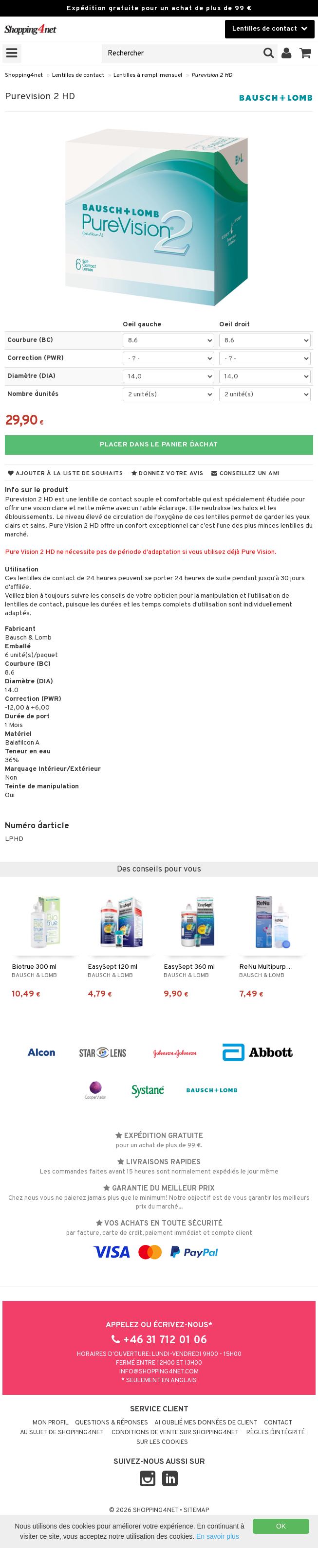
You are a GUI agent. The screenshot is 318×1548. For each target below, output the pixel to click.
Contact (278, 1423)
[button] (306, 53)
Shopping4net (24, 75)
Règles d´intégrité (275, 1433)
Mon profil (51, 1423)
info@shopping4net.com (159, 1372)
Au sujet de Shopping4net (62, 1433)
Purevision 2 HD (211, 75)
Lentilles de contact (78, 75)
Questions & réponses (111, 1423)
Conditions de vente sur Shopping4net (175, 1433)
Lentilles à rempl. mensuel (147, 75)
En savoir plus (217, 1536)
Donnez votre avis (167, 474)
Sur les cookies (162, 1442)
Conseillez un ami (245, 474)
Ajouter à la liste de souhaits (65, 474)
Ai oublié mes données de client (206, 1423)
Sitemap (196, 1510)
